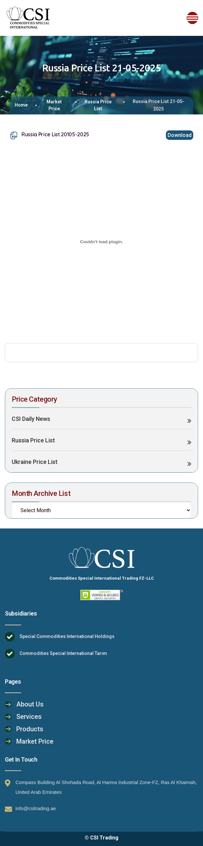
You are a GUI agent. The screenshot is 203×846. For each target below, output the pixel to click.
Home (21, 105)
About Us (30, 704)
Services (29, 716)
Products (29, 729)
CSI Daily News (31, 418)
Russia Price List (98, 105)
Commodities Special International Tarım (63, 653)
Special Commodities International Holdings (67, 636)
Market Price (54, 105)
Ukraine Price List (35, 461)
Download (180, 135)
